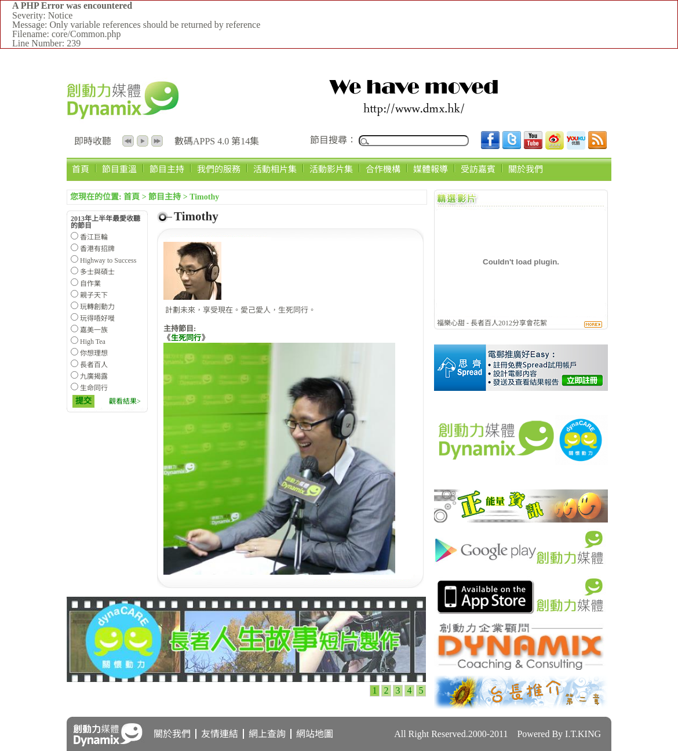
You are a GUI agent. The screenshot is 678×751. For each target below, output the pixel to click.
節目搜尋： (333, 140)
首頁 (80, 169)
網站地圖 (314, 734)
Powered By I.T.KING (559, 734)
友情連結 (219, 734)
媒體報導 (430, 169)
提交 (83, 401)
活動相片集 (275, 169)
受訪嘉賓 (478, 169)
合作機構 (383, 169)
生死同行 (186, 337)
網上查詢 (267, 734)
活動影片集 (331, 169)
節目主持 (167, 169)
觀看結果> (125, 401)
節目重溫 (119, 169)
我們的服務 (218, 169)
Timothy (204, 197)
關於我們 (525, 169)
